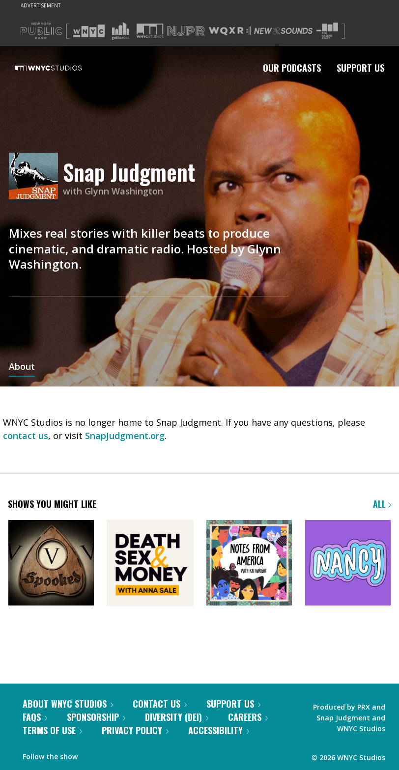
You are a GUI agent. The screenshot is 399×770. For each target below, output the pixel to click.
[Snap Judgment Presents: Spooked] (51, 564)
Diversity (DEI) (176, 717)
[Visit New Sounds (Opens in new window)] (283, 31)
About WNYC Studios (68, 703)
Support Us (360, 67)
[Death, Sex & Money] (150, 564)
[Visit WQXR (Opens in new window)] (230, 31)
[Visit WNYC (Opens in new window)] (89, 31)
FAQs (35, 717)
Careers (248, 717)
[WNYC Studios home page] (60, 67)
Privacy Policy (135, 730)
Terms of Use (52, 730)
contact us (25, 435)
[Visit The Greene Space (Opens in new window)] (327, 31)
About (22, 367)
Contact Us (160, 703)
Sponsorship (96, 717)
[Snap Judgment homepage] (36, 178)
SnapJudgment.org (125, 435)
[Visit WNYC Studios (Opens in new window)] (150, 31)
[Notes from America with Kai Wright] (249, 564)
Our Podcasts (292, 67)
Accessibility (218, 730)
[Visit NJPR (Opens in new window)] (186, 31)
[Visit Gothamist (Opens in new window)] (120, 31)
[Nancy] (348, 564)
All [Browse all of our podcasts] (382, 503)
